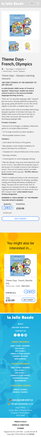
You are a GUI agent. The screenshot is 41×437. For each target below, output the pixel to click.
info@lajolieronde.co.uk (22, 404)
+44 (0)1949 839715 (22, 400)
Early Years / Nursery (20, 346)
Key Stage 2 (20, 351)
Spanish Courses (20, 392)
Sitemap (20, 428)
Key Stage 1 (20, 348)
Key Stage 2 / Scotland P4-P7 (16, 69)
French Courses (20, 389)
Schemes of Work (20, 356)
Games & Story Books (20, 353)
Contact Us (20, 331)
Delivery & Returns (20, 327)
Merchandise (20, 359)
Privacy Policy (20, 422)
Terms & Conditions (20, 425)
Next (39, 280)
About (20, 324)
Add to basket (21, 219)
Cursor (31, 434)
